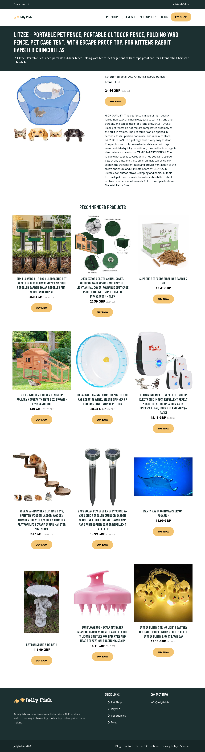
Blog (164, 17)
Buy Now (115, 101)
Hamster (161, 76)
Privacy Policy (170, 746)
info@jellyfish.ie (181, 4)
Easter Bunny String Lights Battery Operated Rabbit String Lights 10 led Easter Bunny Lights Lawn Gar (163, 631)
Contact (128, 746)
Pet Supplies (147, 17)
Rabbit (151, 76)
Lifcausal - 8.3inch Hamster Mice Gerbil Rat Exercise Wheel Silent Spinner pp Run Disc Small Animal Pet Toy (102, 399)
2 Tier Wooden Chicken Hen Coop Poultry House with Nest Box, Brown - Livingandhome (41, 399)
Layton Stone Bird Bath (41, 645)
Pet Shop (181, 17)
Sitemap (185, 746)
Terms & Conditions (147, 746)
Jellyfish (129, 17)
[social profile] (28, 4)
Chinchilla (140, 76)
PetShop (112, 17)
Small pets (127, 76)
